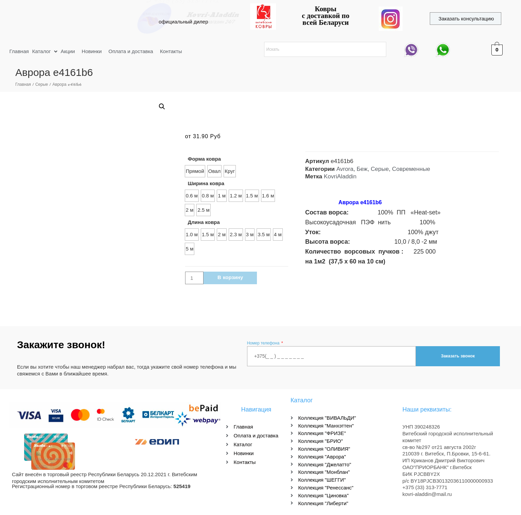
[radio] (195, 171)
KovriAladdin (340, 176)
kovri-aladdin (91, 15)
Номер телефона (264, 343)
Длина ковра (204, 222)
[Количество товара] (194, 278)
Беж (362, 169)
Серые (41, 85)
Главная (23, 85)
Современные (411, 169)
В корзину (230, 277)
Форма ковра (204, 159)
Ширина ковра (206, 183)
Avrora (344, 169)
